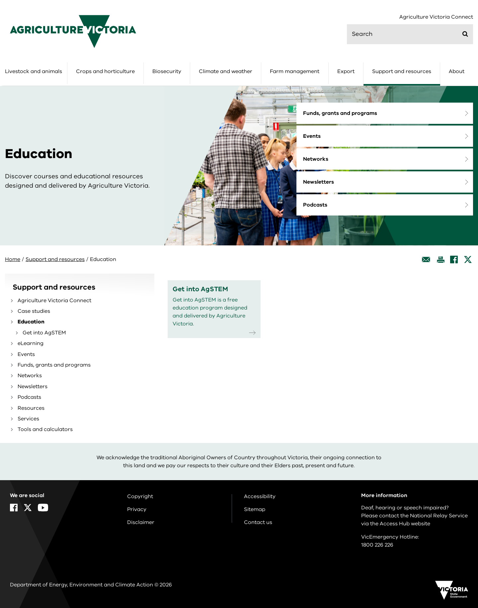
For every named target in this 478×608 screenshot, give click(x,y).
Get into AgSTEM (44, 332)
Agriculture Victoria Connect (436, 17)
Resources (31, 408)
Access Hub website (405, 523)
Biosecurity (166, 71)
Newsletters (318, 182)
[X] (468, 259)
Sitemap (254, 509)
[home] (73, 31)
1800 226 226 (377, 545)
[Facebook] (454, 259)
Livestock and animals (33, 71)
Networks (315, 159)
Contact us (258, 522)
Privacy (136, 509)
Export (346, 71)
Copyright (140, 496)
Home (12, 259)
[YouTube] (43, 507)
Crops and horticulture (105, 71)
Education (31, 321)
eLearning (30, 343)
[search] (410, 34)
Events (312, 136)
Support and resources (401, 71)
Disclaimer (140, 522)
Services (28, 418)
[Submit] (465, 34)
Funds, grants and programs (340, 113)
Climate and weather (225, 71)
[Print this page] (440, 259)
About (456, 71)
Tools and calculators (45, 429)
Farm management (294, 71)
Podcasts (315, 205)
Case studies (34, 311)
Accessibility (260, 496)
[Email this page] (426, 259)
